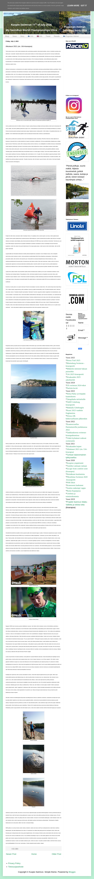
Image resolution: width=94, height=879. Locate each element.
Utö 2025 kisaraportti (75, 374)
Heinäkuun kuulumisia (76, 474)
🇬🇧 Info (39, 36)
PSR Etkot (71, 482)
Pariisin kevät (72, 388)
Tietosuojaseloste (15, 867)
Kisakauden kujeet (74, 446)
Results (57, 36)
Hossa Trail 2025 (73, 360)
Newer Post (11, 854)
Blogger (72, 872)
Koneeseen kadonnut (75, 485)
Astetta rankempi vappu (76, 488)
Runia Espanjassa (74, 491)
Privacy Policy (14, 863)
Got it (84, 5)
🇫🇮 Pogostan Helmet (71, 36)
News (15, 36)
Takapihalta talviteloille (76, 399)
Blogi (7, 36)
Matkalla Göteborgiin (75, 408)
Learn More (73, 5)
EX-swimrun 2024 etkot (76, 385)
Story (22, 36)
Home (34, 854)
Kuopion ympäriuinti (75, 463)
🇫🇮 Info (30, 36)
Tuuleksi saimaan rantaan (77, 466)
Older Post (56, 854)
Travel (48, 36)
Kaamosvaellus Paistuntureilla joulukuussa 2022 (76, 427)
